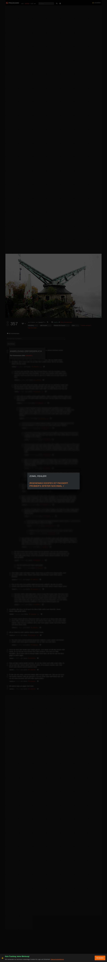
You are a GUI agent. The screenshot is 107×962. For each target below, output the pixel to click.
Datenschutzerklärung (57, 959)
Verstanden (100, 958)
